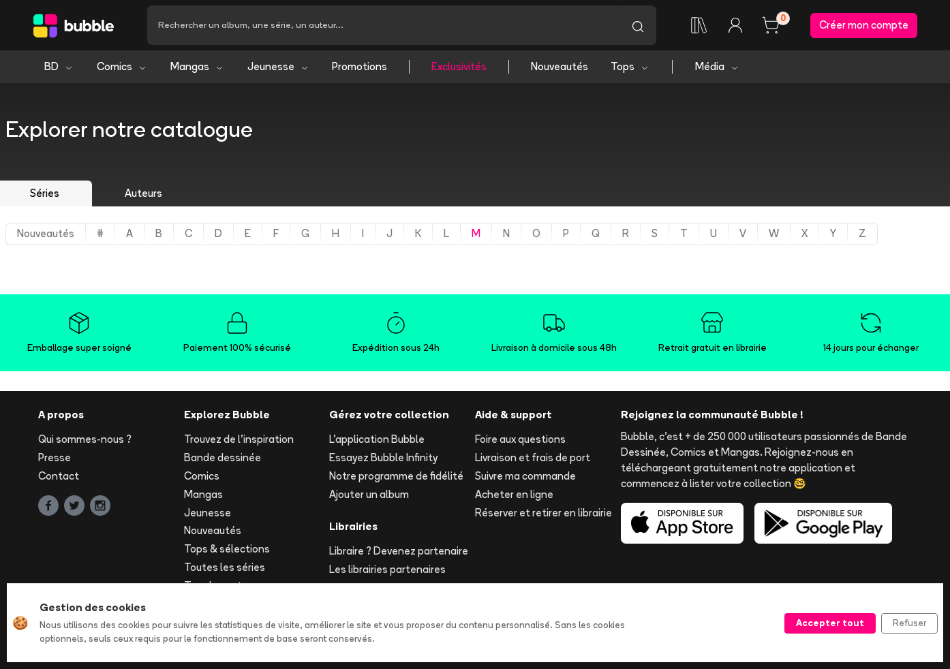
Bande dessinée (222, 457)
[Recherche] (383, 25)
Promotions (359, 66)
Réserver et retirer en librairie (543, 512)
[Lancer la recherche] (637, 25)
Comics (122, 66)
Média (717, 66)
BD (59, 66)
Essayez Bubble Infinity (383, 457)
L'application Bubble (377, 439)
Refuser (909, 622)
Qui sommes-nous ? (85, 439)
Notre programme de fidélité (396, 475)
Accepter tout (830, 622)
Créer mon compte (863, 24)
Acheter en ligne (514, 494)
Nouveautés (559, 66)
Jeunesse (278, 66)
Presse (54, 457)
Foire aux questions (520, 439)
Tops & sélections (227, 548)
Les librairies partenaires (387, 569)
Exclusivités (459, 66)
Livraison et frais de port (532, 457)
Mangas (197, 66)
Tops (630, 66)
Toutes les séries (224, 567)
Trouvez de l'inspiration (239, 439)
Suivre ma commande (525, 475)
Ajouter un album (369, 494)
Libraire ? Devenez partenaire (398, 550)
